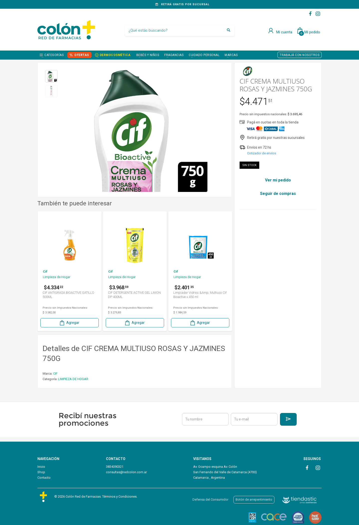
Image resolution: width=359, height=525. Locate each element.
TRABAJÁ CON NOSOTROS (299, 55)
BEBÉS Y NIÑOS (147, 55)
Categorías (54, 55)
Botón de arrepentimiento (254, 499)
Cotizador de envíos (261, 153)
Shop (41, 472)
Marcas (231, 55)
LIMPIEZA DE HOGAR (73, 379)
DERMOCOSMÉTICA (115, 55)
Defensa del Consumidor (210, 499)
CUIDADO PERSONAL (204, 55)
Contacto (44, 477)
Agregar (69, 323)
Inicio (41, 466)
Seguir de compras (278, 193)
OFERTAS (81, 55)
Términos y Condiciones (119, 496)
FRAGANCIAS (173, 55)
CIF (55, 373)
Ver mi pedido (278, 180)
